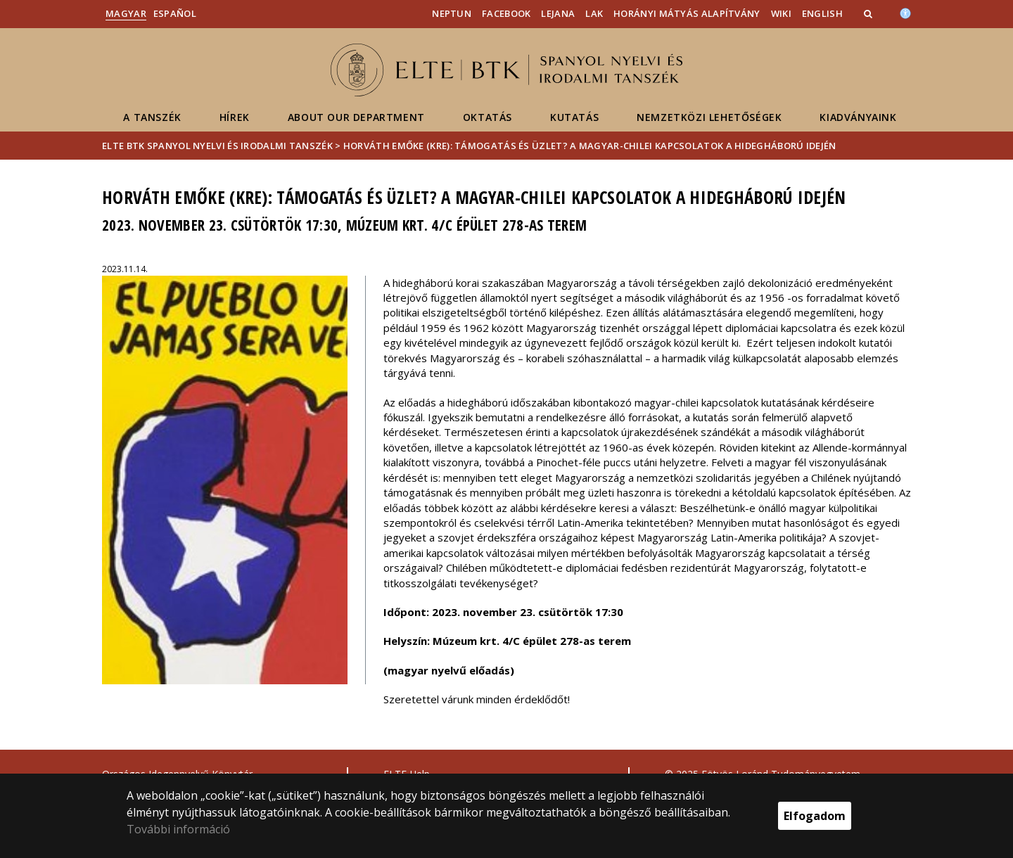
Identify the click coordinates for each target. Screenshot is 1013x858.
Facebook (506, 13)
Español (174, 13)
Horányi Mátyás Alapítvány (686, 13)
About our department (356, 117)
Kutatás (574, 117)
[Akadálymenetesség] (905, 12)
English (822, 13)
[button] (869, 13)
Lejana (558, 13)
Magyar (126, 13)
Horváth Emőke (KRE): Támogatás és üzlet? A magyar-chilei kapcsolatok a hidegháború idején (589, 145)
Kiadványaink (858, 117)
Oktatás (487, 117)
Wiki (781, 13)
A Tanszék (152, 117)
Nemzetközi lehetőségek (709, 117)
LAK (594, 13)
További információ (178, 829)
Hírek (234, 117)
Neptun (451, 13)
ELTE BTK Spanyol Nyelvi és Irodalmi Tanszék (217, 145)
